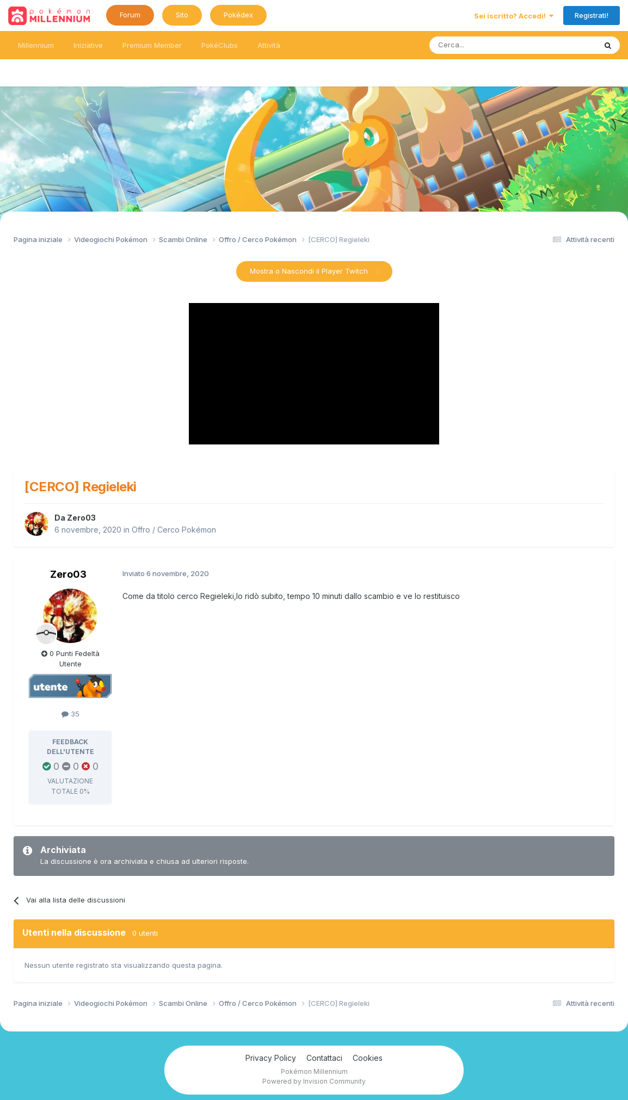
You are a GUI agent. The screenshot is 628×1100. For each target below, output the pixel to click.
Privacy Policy (270, 1057)
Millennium (36, 45)
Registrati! (591, 15)
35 (70, 713)
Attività (268, 45)
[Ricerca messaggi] (486, 45)
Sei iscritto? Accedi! (513, 15)
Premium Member (152, 45)
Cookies (368, 1057)
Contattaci (324, 1057)
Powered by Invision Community (314, 1081)
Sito (182, 14)
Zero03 (81, 517)
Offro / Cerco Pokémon (174, 529)
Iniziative (88, 45)
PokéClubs (219, 45)
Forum (130, 14)
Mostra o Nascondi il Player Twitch (309, 271)
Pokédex (238, 14)
